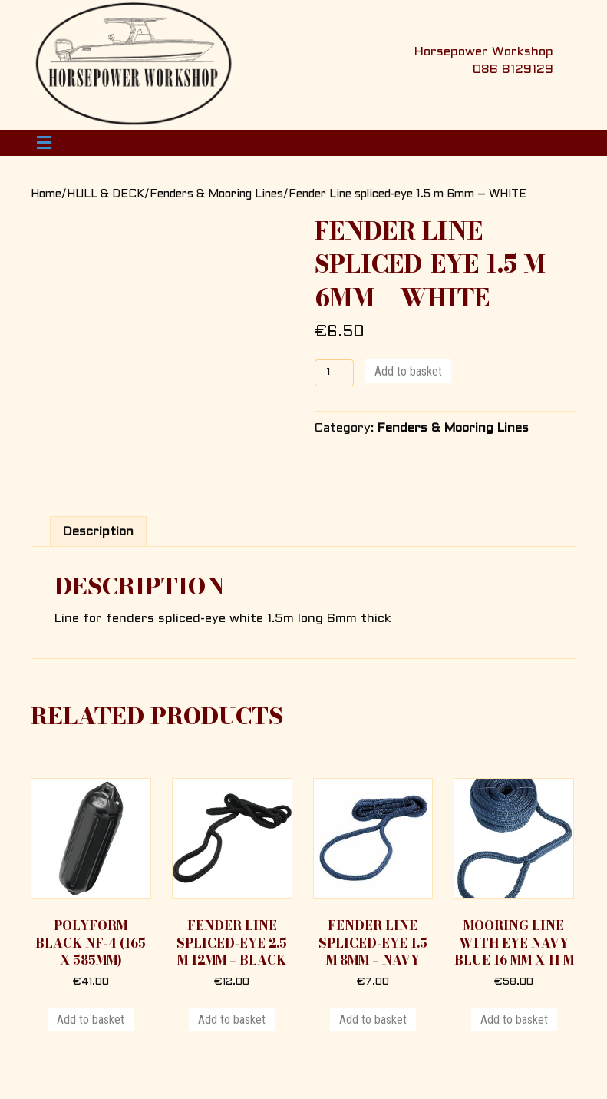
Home (46, 194)
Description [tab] (98, 532)
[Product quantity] (334, 372)
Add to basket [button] (90, 1019)
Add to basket (408, 371)
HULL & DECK (105, 194)
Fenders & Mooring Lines (216, 194)
